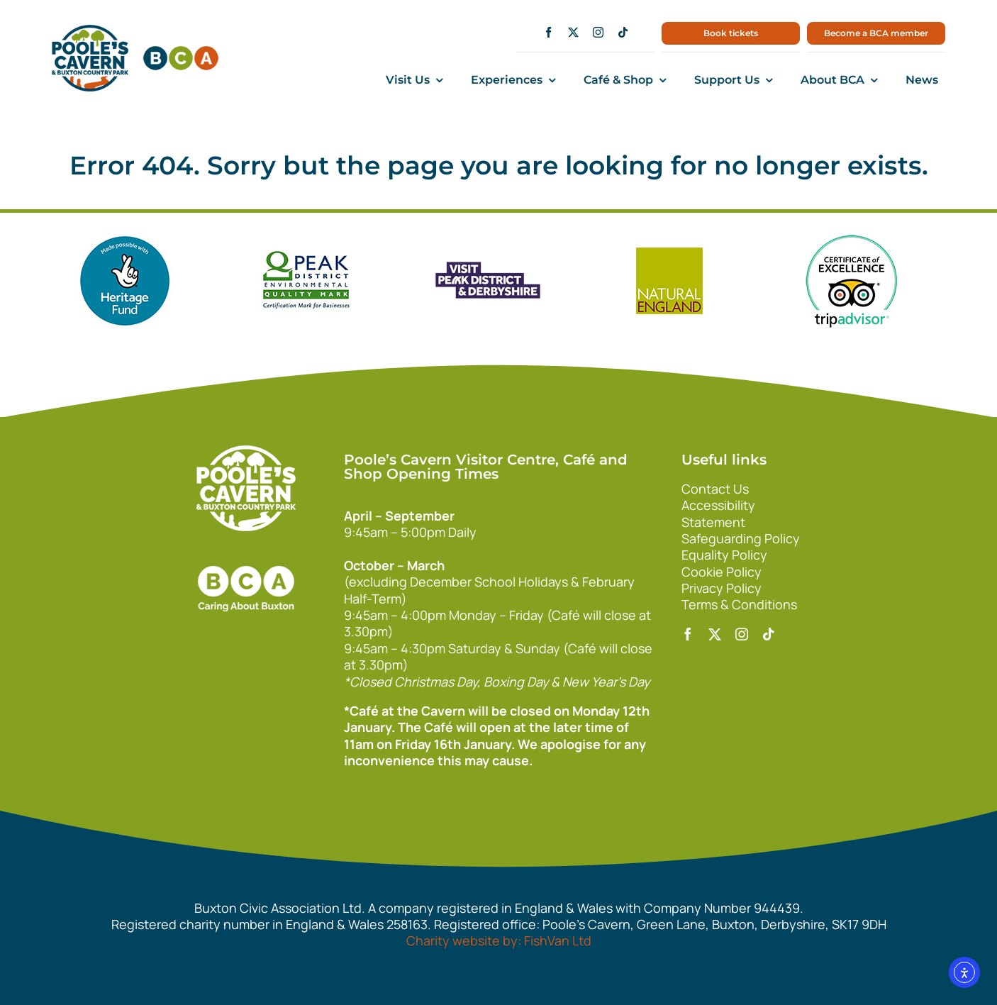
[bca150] (181, 52)
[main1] (90, 31)
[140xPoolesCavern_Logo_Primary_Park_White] (246, 451)
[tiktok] (623, 32)
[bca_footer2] (246, 551)
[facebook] (548, 32)
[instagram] (598, 32)
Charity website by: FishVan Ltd (498, 940)
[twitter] (573, 32)
